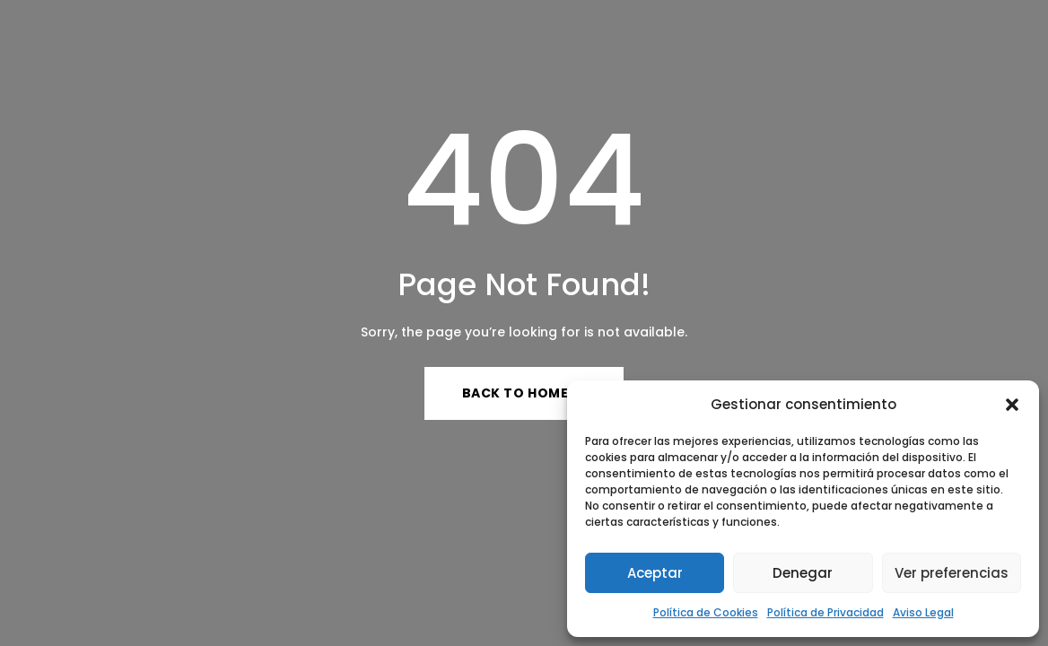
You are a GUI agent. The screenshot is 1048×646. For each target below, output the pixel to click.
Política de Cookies (705, 612)
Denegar (803, 572)
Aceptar (655, 572)
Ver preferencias (952, 572)
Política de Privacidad (825, 612)
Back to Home (515, 393)
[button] (1012, 405)
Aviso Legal (923, 612)
